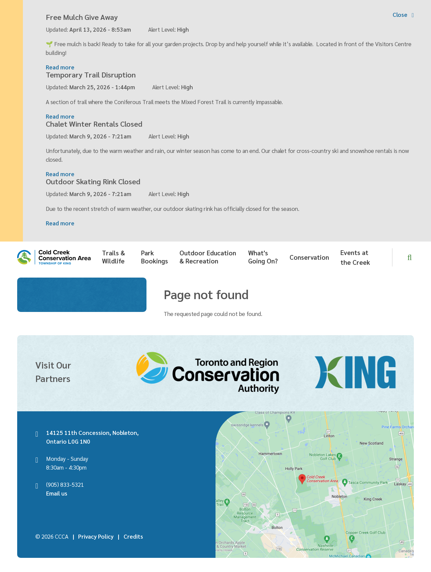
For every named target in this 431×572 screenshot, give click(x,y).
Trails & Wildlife (113, 254)
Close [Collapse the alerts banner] (400, 14)
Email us (56, 490)
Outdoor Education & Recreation (207, 254)
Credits (133, 533)
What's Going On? (263, 254)
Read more (60, 65)
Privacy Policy (95, 533)
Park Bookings (154, 254)
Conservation (309, 254)
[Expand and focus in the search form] (410, 254)
